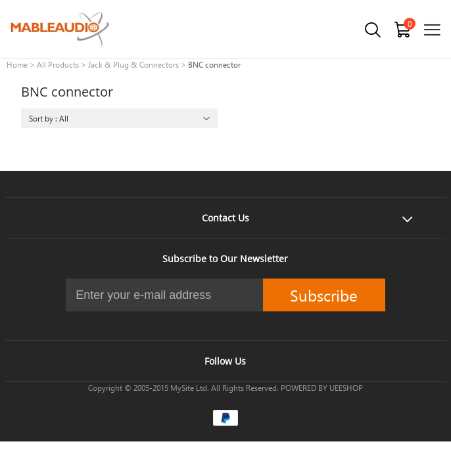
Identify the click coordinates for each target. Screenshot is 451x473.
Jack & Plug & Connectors (133, 64)
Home (17, 64)
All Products (58, 64)
